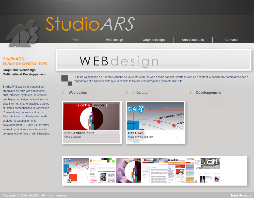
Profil (76, 40)
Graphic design (153, 40)
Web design (114, 40)
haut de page (241, 195)
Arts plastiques (193, 40)
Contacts (231, 40)
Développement (208, 92)
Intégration (141, 92)
